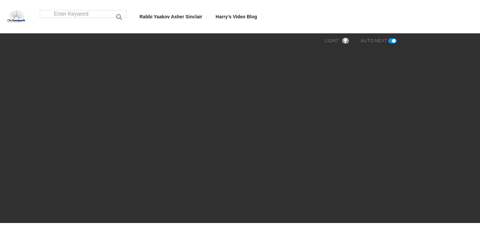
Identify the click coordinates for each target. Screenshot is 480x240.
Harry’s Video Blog (236, 16)
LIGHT (337, 41)
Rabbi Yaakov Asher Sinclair (171, 16)
